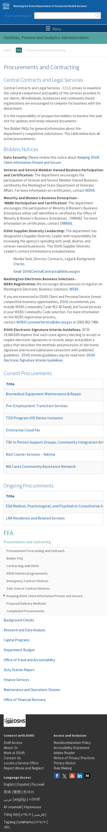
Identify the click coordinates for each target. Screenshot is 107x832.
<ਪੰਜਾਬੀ (34, 799)
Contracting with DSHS (23, 566)
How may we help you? (18, 15)
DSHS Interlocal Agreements (27, 573)
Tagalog (10, 822)
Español (23, 784)
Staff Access (13, 742)
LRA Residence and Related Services (35, 518)
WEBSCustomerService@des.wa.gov (44, 322)
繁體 (17, 792)
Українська (32, 807)
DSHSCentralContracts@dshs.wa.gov (51, 271)
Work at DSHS (14, 752)
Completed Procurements (26, 611)
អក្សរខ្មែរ (20, 799)
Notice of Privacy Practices (74, 758)
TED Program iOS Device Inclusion (34, 417)
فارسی (39, 814)
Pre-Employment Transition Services (37, 405)
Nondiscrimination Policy (72, 742)
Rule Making (63, 768)
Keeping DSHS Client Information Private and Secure (44, 596)
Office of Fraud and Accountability (29, 660)
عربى (8, 799)
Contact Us (12, 758)
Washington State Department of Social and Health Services (50, 6)
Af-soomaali (12, 807)
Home (7, 50)
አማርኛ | (26, 814)
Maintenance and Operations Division (32, 689)
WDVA (90, 190)
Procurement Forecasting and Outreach (36, 551)
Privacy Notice (65, 763)
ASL (7, 827)
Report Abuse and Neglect (24, 768)
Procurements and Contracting (27, 542)
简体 (7, 792)
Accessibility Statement (72, 747)
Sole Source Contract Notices (28, 588)
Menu (53, 28)
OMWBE (66, 223)
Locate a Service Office (21, 763)
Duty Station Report (19, 669)
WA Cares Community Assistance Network (41, 466)
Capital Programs (16, 640)
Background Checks (19, 620)
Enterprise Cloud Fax (23, 430)
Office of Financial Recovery (25, 699)
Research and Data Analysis (24, 630)
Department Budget (19, 650)
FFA (19, 50)
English (9, 784)
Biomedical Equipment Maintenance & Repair (43, 393)
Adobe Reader (64, 752)
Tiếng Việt (11, 814)
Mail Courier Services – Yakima (30, 454)
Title (10, 383)
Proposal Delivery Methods (26, 603)
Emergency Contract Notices (28, 581)
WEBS (74, 289)
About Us (11, 747)
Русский (37, 784)
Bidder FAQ (15, 558)
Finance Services (16, 679)
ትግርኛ (41, 822)
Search (97, 15)
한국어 (28, 792)
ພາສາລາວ (26, 822)
